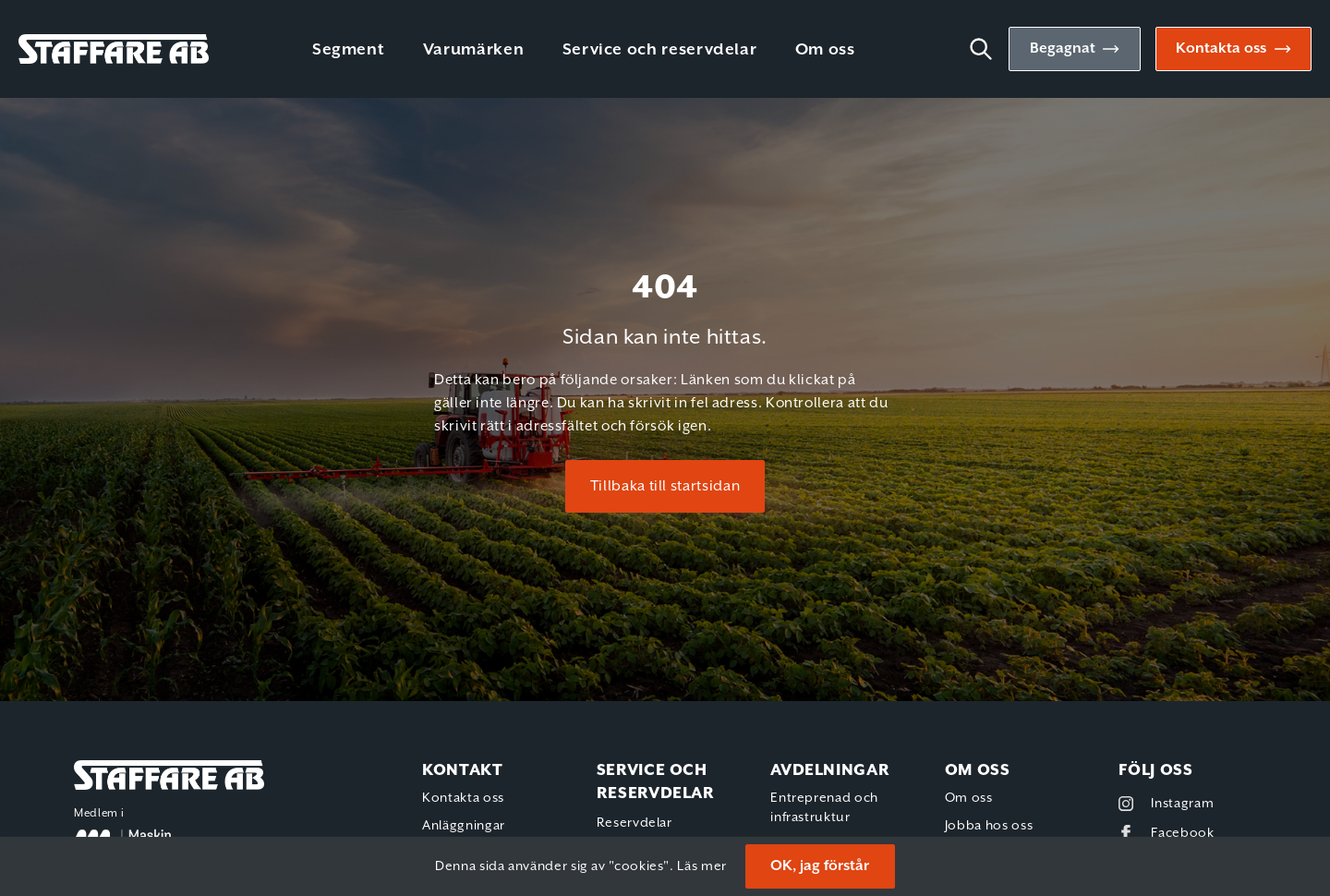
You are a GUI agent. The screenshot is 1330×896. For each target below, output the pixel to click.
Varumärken (473, 50)
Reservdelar (634, 823)
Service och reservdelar (659, 50)
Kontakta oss (1221, 48)
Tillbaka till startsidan (665, 486)
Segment (348, 50)
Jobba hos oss (989, 825)
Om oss (825, 50)
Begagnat (1062, 48)
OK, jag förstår (819, 866)
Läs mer (701, 866)
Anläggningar (463, 825)
